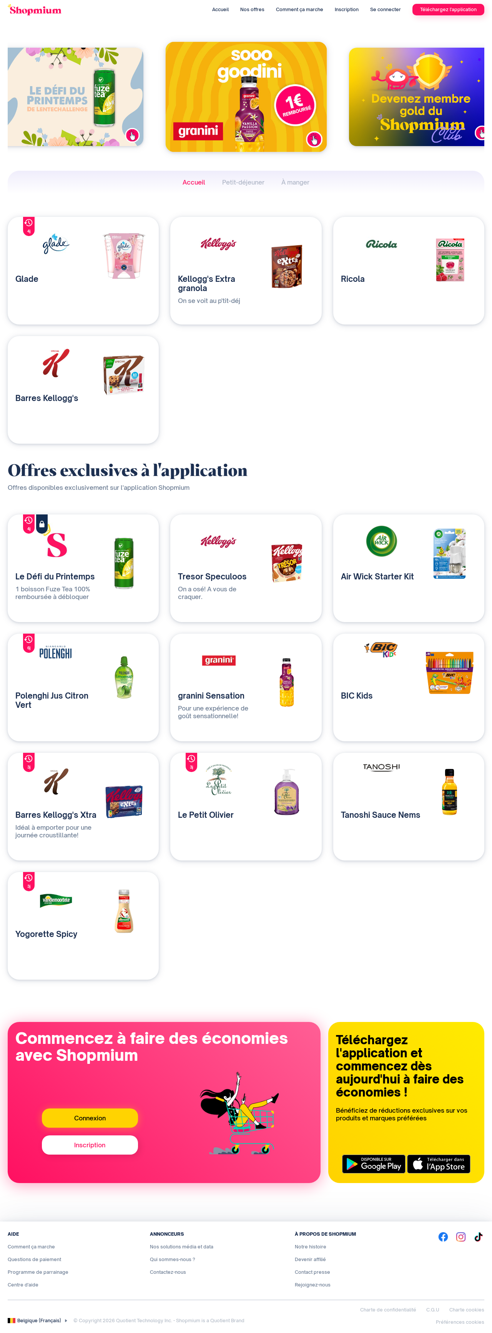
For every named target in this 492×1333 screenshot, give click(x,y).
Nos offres (252, 9)
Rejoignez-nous (313, 1285)
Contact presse (312, 1272)
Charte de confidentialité (388, 1310)
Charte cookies (466, 1310)
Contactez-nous (168, 1272)
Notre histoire (310, 1247)
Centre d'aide (23, 1285)
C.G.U (432, 1310)
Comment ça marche (299, 9)
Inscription (347, 9)
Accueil (220, 9)
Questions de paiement (34, 1259)
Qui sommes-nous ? (172, 1259)
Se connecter (385, 9)
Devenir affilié (310, 1259)
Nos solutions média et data (181, 1247)
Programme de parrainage (38, 1272)
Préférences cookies (460, 1322)
